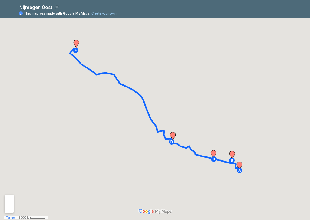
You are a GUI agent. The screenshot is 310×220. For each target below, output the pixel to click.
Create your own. (104, 13)
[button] (239, 170)
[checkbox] (57, 6)
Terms (10, 217)
